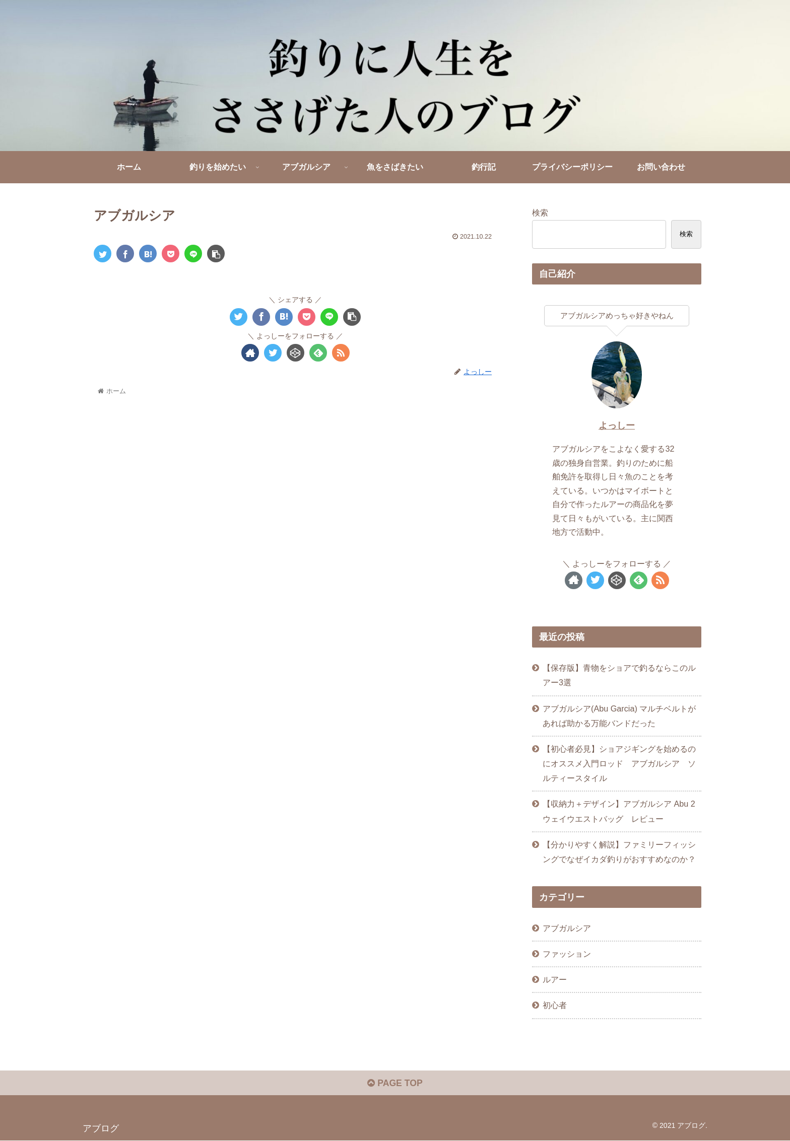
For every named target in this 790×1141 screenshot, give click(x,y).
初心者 (555, 1005)
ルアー (555, 979)
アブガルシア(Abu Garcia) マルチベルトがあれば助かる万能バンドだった (619, 716)
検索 (540, 212)
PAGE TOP (395, 1084)
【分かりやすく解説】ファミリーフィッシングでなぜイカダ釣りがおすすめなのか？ (619, 852)
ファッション (567, 953)
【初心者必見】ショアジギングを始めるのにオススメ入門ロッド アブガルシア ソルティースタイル (619, 763)
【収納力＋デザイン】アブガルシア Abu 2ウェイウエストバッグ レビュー (619, 811)
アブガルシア (567, 928)
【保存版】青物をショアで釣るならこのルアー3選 (619, 675)
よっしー (617, 425)
